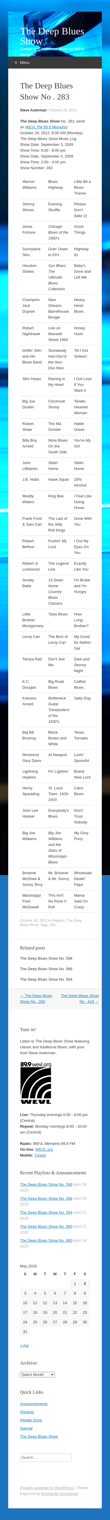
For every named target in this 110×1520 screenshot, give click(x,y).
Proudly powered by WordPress (47, 1488)
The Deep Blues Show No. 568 (46, 958)
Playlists (58, 921)
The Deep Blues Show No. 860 (46, 1226)
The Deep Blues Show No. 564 (46, 979)
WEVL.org (44, 1149)
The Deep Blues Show (52, 36)
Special (26, 1428)
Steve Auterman (33, 110)
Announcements (34, 1404)
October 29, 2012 (63, 110)
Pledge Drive (31, 1420)
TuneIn (40, 1155)
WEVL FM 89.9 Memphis (46, 127)
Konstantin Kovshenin (59, 1493)
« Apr (24, 1345)
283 (52, 925)
